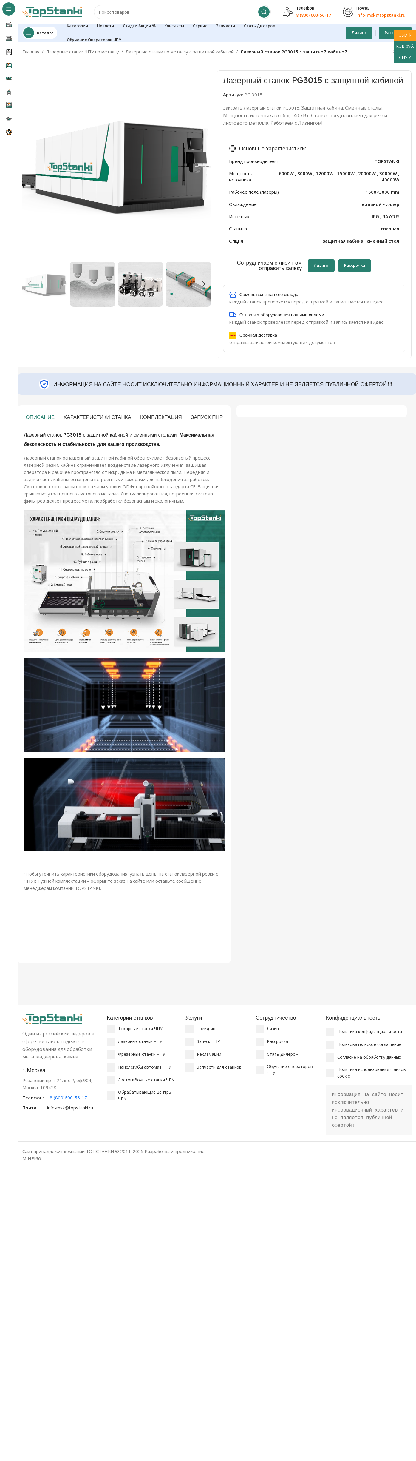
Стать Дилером (283, 1054)
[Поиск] (182, 12)
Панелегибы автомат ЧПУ (144, 1067)
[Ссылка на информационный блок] (61, 1089)
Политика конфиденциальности (369, 1031)
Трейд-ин (206, 1028)
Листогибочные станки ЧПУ (146, 1080)
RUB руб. (404, 46)
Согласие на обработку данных (369, 1057)
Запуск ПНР (208, 1041)
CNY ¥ (402, 57)
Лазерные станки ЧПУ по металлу (82, 52)
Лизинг (359, 32)
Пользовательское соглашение (369, 1044)
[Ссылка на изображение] (52, 1018)
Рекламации (209, 1054)
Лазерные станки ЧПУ (140, 1041)
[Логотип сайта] (52, 11)
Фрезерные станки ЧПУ (141, 1054)
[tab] (40, 417)
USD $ (402, 35)
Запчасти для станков (219, 1067)
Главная (30, 52)
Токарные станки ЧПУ (140, 1028)
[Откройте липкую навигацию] (39, 33)
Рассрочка (277, 1041)
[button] (29, 284)
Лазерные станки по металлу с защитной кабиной (180, 52)
